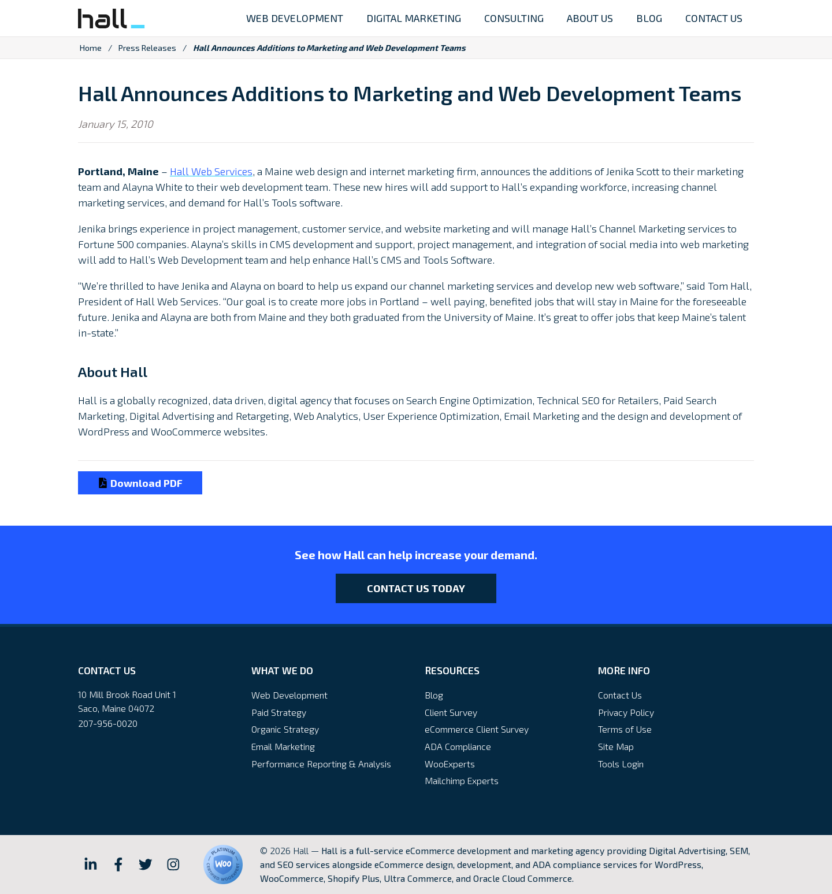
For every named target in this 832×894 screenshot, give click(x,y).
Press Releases (147, 48)
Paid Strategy (278, 712)
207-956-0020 (108, 723)
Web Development (289, 694)
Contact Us (620, 694)
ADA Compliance (458, 746)
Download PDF (140, 482)
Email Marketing (283, 746)
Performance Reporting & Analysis (321, 763)
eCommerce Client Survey (477, 728)
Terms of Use (625, 728)
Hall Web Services (211, 171)
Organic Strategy (285, 728)
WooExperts (450, 763)
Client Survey (451, 712)
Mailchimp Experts (462, 780)
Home (91, 48)
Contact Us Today (416, 588)
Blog (434, 694)
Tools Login (621, 763)
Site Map (616, 746)
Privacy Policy (626, 712)
